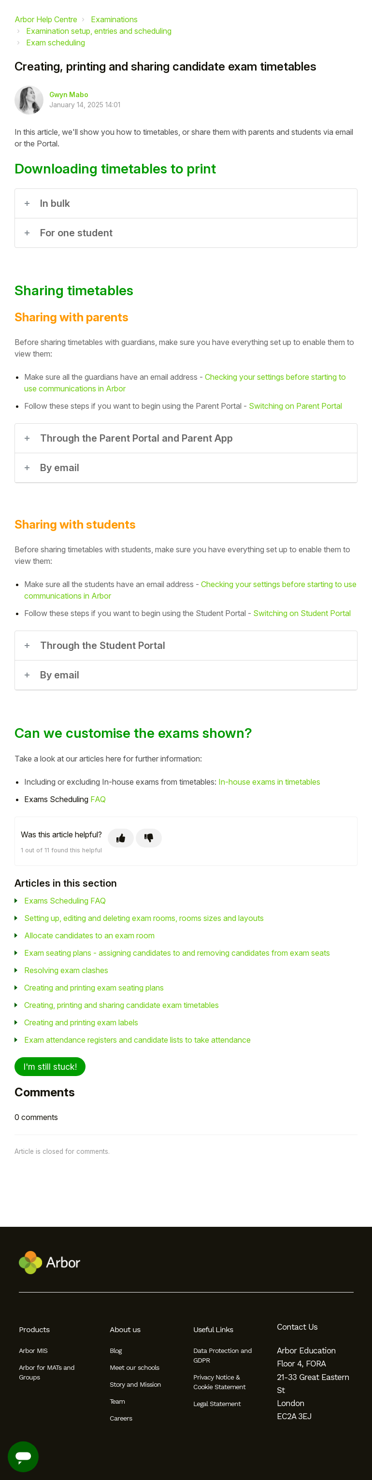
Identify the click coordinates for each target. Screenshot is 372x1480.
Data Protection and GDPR (222, 1355)
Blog (115, 1350)
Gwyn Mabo (68, 95)
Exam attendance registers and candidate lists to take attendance (137, 1040)
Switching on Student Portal (302, 613)
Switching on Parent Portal (295, 406)
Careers (121, 1418)
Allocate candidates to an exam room (89, 935)
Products (34, 1329)
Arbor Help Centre (45, 19)
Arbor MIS (33, 1350)
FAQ (98, 799)
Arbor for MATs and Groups (46, 1372)
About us (125, 1329)
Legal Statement (217, 1404)
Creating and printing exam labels (81, 1022)
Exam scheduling (55, 42)
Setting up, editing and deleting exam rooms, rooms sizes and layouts (144, 918)
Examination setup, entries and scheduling (99, 31)
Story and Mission (135, 1384)
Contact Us (297, 1327)
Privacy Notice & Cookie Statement (219, 1382)
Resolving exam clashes (66, 970)
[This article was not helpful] (149, 838)
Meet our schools (134, 1367)
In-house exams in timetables (269, 782)
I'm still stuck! (50, 1067)
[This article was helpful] (121, 838)
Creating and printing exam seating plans (94, 987)
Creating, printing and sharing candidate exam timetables (121, 1005)
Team (117, 1401)
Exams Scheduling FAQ (65, 900)
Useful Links (213, 1329)
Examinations (114, 19)
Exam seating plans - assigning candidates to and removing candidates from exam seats (177, 953)
